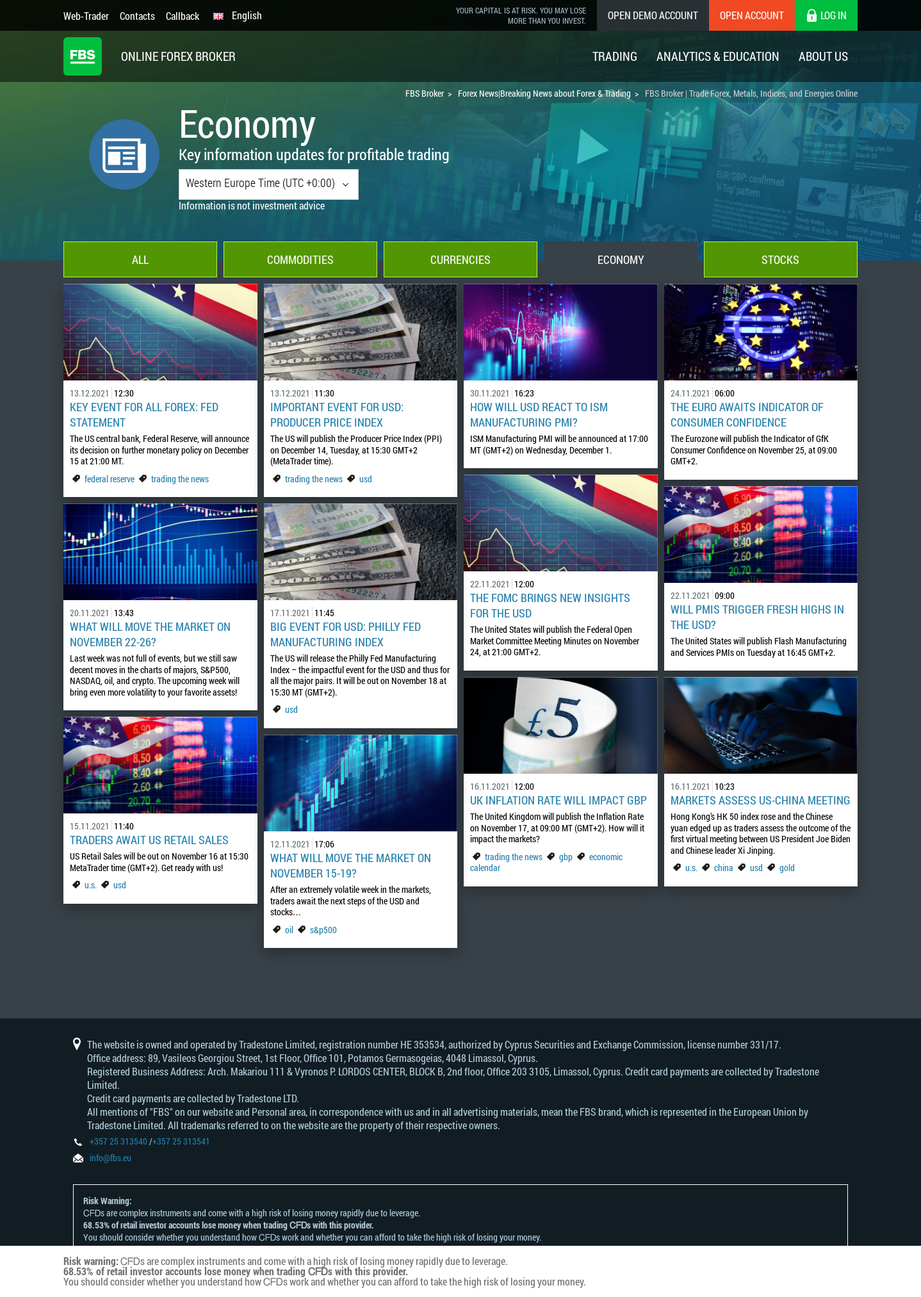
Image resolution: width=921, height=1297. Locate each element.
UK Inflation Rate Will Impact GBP (558, 800)
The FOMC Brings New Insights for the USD (550, 605)
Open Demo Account (653, 15)
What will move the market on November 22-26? (150, 634)
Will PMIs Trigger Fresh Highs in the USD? (757, 616)
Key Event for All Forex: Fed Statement (144, 414)
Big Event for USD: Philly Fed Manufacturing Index (345, 634)
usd (365, 479)
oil (289, 930)
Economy (621, 259)
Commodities (300, 259)
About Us (823, 56)
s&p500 (323, 930)
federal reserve (109, 479)
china (723, 867)
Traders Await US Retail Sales (149, 839)
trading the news (180, 479)
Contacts (137, 15)
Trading (614, 56)
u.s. (691, 867)
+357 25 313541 (181, 1141)
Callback (182, 15)
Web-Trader (86, 15)
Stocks (780, 259)
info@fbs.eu (110, 1158)
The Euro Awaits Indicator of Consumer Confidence (747, 414)
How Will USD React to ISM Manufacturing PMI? (539, 414)
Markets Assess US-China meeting (761, 800)
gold (787, 867)
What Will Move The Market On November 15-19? (350, 865)
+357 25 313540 (118, 1141)
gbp (566, 857)
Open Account (752, 15)
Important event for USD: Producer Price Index (336, 414)
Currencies (460, 259)
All (140, 259)
